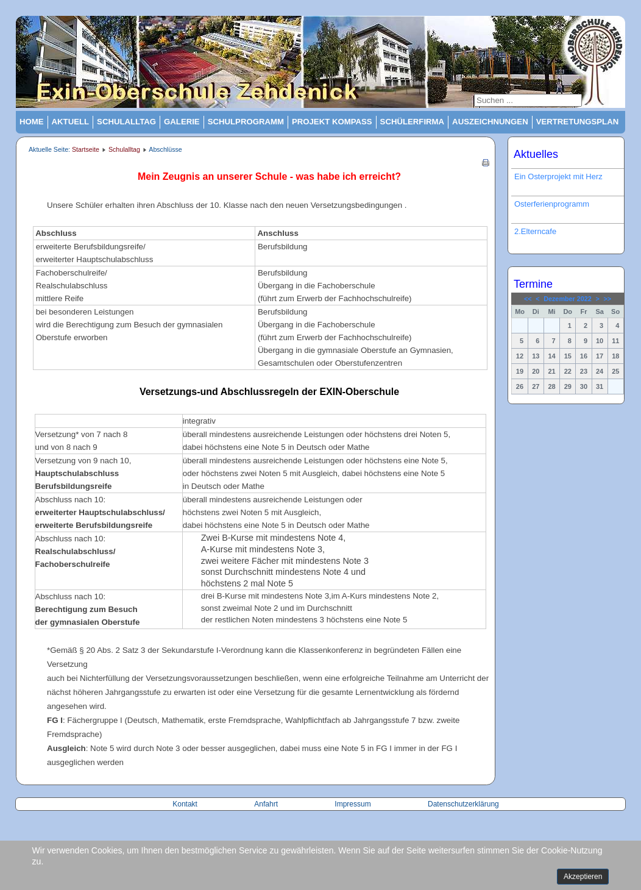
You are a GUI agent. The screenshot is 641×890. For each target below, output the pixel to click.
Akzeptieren (583, 876)
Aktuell (71, 121)
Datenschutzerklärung (463, 804)
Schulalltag (126, 121)
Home (31, 121)
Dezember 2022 (568, 298)
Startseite (85, 149)
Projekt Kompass (332, 121)
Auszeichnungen (490, 121)
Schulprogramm (246, 121)
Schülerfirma (412, 121)
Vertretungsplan (577, 121)
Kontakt (185, 804)
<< (528, 298)
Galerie (182, 121)
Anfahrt (267, 804)
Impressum (352, 804)
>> (607, 298)
